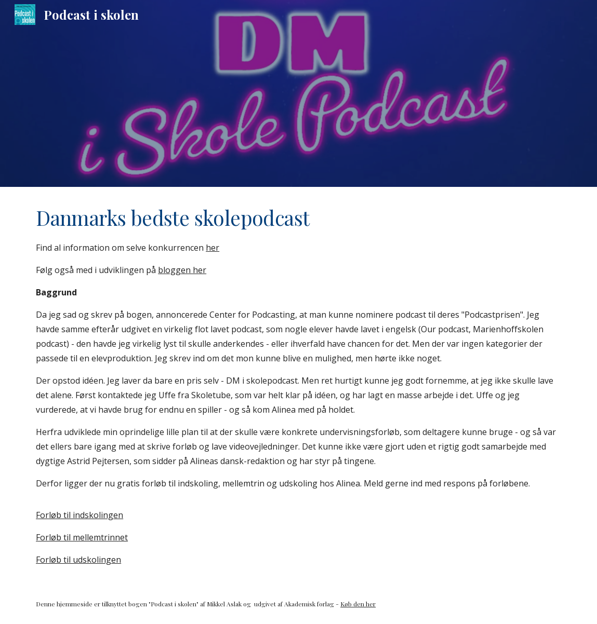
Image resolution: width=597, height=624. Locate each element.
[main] (298, 385)
